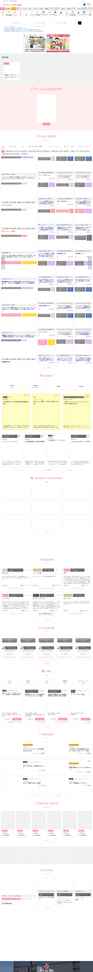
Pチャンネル (13, 8)
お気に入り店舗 (12, 146)
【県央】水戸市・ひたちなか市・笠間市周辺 (16, 151)
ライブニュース (18, 9)
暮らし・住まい (49, 13)
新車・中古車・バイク (43, 13)
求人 (30, 8)
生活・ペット (61, 13)
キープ (10, 654)
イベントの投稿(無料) (46, 470)
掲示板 (46, 8)
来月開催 (81, 386)
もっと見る (47, 367)
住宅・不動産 (84, 9)
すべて (9, 682)
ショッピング (73, 9)
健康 (26, 13)
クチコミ (41, 8)
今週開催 (35, 386)
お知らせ (63, 8)
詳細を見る (17, 719)
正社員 (28, 682)
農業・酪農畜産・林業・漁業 (72, 13)
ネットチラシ (51, 9)
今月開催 (58, 386)
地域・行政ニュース (84, 13)
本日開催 (12, 386)
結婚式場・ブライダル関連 (38, 13)
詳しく (46, 124)
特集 (68, 8)
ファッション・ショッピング (14, 13)
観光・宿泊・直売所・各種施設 (9, 13)
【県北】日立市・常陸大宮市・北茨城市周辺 (38, 151)
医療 (67, 13)
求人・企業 (78, 13)
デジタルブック (57, 9)
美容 (20, 13)
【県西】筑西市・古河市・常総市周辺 (60, 151)
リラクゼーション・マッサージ (32, 13)
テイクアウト (90, 9)
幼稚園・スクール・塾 (55, 13)
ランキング (22, 470)
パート (46, 682)
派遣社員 (65, 682)
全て (3, 146)
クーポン (35, 8)
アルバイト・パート (83, 682)
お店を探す (8, 8)
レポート (79, 8)
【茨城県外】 (24, 154)
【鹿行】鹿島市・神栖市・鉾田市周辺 (11, 154)
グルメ (3, 13)
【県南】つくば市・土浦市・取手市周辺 (80, 151)
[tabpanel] (46, 263)
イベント (24, 8)
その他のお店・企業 (90, 13)
